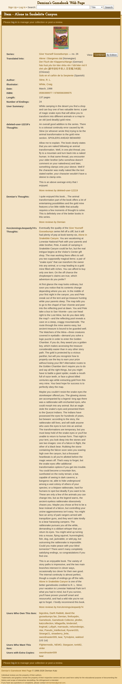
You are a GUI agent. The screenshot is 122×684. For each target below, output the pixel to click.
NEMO (57, 644)
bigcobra (43, 613)
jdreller (78, 620)
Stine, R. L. (45, 79)
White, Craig (45, 84)
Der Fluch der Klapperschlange (56, 61)
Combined (100, 55)
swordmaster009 (48, 637)
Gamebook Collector (63, 620)
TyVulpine (69, 637)
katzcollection (46, 623)
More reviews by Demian (52, 222)
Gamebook (45, 620)
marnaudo (63, 626)
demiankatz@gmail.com (55, 683)
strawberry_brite (60, 633)
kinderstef (72, 623)
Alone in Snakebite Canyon (53, 581)
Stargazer (68, 644)
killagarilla (60, 623)
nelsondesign (77, 626)
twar (60, 637)
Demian (62, 616)
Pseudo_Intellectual (54, 630)
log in (14, 22)
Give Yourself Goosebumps (54, 54)
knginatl (43, 626)
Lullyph (52, 626)
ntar (41, 630)
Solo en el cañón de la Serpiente (56, 75)
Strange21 (44, 633)
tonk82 (77, 644)
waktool (79, 637)
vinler (42, 648)
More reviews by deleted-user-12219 (58, 190)
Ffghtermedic (46, 644)
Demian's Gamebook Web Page (61, 3)
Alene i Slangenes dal (51, 58)
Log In (22, 7)
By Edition (112, 55)
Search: (32, 7)
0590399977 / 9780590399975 (55, 92)
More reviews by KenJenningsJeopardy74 (61, 607)
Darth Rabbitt (57, 613)
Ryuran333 (72, 630)
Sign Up (12, 7)
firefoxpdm (73, 616)
